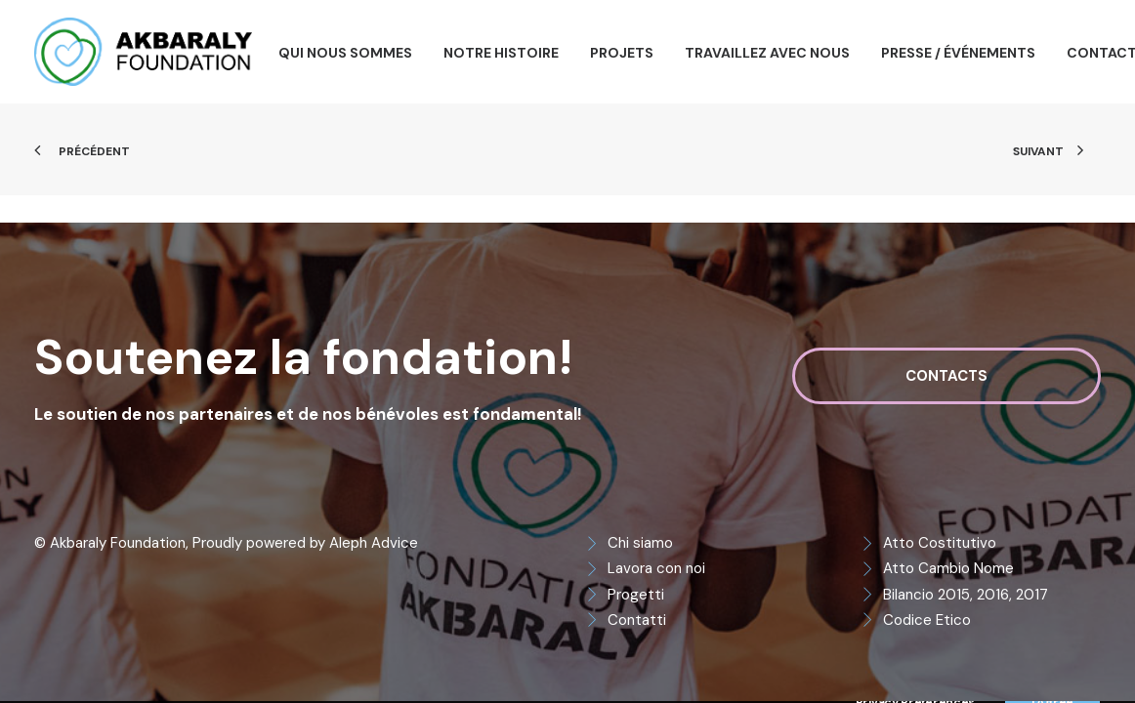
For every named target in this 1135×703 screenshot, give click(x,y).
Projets (621, 53)
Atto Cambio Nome (948, 568)
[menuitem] (345, 52)
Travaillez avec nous (767, 53)
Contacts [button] (946, 376)
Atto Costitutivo (939, 543)
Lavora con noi (656, 568)
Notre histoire (501, 53)
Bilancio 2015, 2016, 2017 (965, 594)
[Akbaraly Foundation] (143, 52)
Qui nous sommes (345, 53)
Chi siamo (640, 543)
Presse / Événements (958, 53)
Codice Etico (927, 620)
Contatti (637, 620)
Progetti (636, 594)
